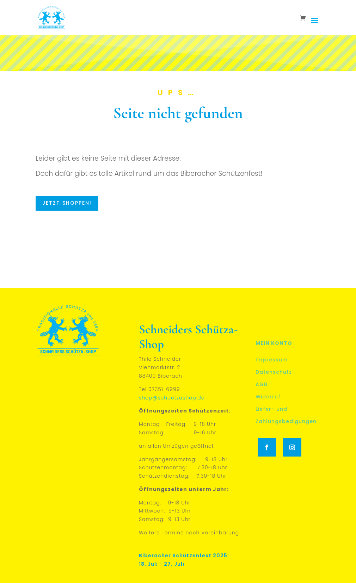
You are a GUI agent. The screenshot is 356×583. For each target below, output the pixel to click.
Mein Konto (274, 343)
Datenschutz (274, 372)
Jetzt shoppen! (67, 202)
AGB (262, 384)
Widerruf (268, 396)
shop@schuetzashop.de (171, 397)
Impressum (272, 359)
